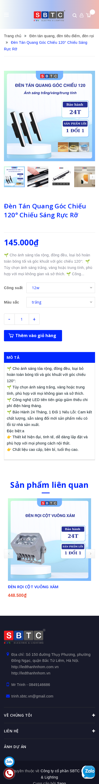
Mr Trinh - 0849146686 (30, 684)
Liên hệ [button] (49, 731)
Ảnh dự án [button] (15, 746)
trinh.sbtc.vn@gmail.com (32, 696)
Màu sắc (11, 302)
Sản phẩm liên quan (49, 484)
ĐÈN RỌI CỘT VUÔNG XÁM (33, 586)
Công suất (13, 288)
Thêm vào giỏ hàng (35, 335)
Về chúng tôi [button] (49, 715)
